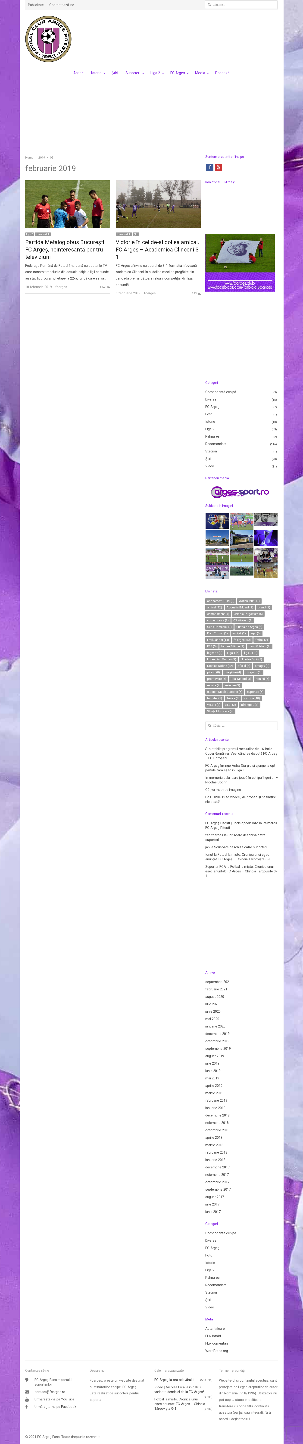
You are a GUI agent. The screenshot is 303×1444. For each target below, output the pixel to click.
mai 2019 (212, 1078)
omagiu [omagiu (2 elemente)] (262, 666)
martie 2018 (214, 1145)
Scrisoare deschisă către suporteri (240, 847)
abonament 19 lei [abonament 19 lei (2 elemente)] (220, 601)
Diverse (210, 399)
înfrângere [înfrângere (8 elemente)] (250, 704)
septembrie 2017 (218, 1189)
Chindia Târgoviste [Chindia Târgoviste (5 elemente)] (248, 614)
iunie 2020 (213, 1011)
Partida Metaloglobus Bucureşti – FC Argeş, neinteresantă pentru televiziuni (67, 249)
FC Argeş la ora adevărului (174, 1380)
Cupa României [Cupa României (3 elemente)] (219, 627)
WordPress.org (216, 1351)
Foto (208, 414)
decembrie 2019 (217, 1034)
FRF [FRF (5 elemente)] (212, 646)
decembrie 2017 (217, 1167)
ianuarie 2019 (215, 1108)
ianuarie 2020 (215, 1026)
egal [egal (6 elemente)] (255, 633)
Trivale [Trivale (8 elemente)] (233, 698)
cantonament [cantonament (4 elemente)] (218, 614)
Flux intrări (213, 1336)
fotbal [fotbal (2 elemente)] (261, 640)
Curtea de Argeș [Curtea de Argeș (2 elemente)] (249, 627)
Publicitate (36, 5)
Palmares (212, 436)
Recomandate (43, 234)
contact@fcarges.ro (49, 1392)
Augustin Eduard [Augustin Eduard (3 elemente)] (240, 607)
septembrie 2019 (218, 1048)
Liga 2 (155, 73)
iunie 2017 (213, 1212)
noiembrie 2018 (217, 1123)
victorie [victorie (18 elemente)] (252, 698)
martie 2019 (214, 1093)
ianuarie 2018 (215, 1160)
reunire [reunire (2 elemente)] (214, 685)
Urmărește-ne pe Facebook (55, 1407)
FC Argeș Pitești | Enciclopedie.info (231, 823)
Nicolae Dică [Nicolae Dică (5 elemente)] (251, 659)
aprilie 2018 (213, 1137)
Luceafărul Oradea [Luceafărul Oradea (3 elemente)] (221, 659)
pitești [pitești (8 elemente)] (213, 672)
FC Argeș (177, 73)
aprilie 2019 (213, 1086)
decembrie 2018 (217, 1115)
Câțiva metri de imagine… (224, 790)
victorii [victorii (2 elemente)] (213, 704)
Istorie (96, 73)
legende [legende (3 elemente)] (214, 653)
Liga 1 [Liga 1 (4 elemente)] (233, 653)
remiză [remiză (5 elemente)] (262, 679)
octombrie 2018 (217, 1130)
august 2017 (214, 1197)
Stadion (211, 451)
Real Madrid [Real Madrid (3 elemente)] (241, 679)
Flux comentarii (216, 1343)
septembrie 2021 (218, 982)
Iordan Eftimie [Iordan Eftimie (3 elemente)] (232, 646)
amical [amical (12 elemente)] (214, 607)
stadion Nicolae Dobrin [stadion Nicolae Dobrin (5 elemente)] (224, 691)
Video (209, 466)
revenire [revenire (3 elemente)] (232, 685)
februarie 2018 (216, 1152)
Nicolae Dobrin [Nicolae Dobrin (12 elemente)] (220, 666)
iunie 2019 (213, 1071)
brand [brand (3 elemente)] (264, 607)
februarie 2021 (216, 989)
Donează (222, 73)
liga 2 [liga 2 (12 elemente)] (250, 653)
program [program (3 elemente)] (254, 672)
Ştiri (115, 73)
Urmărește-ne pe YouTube (54, 1399)
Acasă (78, 73)
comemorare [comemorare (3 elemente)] (218, 620)
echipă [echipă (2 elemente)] (239, 633)
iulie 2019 (212, 1063)
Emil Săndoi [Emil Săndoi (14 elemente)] (218, 640)
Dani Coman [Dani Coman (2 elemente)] (217, 633)
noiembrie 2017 (217, 1175)
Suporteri (132, 73)
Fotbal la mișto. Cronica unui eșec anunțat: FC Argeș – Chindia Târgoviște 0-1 (241, 871)
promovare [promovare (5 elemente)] (216, 679)
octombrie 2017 (217, 1182)
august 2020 (214, 997)
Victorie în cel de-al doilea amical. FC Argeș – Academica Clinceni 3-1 (158, 249)
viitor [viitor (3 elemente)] (230, 704)
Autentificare (215, 1328)
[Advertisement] (151, 116)
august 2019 (214, 1056)
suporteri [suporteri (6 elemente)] (255, 691)
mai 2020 (212, 1019)
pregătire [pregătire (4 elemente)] (233, 672)
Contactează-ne (61, 5)
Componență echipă (220, 392)
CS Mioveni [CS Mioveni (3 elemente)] (243, 620)
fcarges (61, 287)
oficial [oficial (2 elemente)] (244, 666)
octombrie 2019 (217, 1041)
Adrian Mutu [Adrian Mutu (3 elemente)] (249, 601)
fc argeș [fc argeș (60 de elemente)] (242, 640)
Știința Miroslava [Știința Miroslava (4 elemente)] (220, 711)
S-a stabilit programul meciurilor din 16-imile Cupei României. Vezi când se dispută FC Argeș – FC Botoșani (241, 753)
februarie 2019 (216, 1100)
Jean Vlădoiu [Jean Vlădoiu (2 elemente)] (260, 646)
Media (200, 73)
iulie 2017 (212, 1204)
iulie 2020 (212, 1004)
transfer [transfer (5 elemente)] (214, 698)
